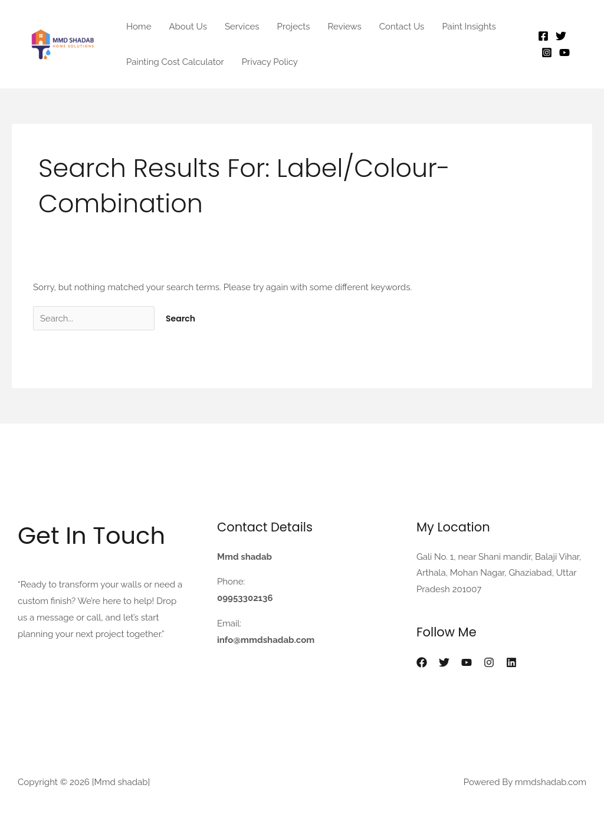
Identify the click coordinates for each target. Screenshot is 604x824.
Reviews (345, 26)
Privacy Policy (270, 62)
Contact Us (402, 26)
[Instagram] (546, 52)
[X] (444, 662)
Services (242, 26)
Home (138, 26)
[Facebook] (543, 36)
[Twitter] (561, 36)
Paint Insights (468, 26)
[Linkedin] (511, 662)
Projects (293, 26)
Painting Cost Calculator (175, 62)
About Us (187, 26)
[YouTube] (564, 52)
